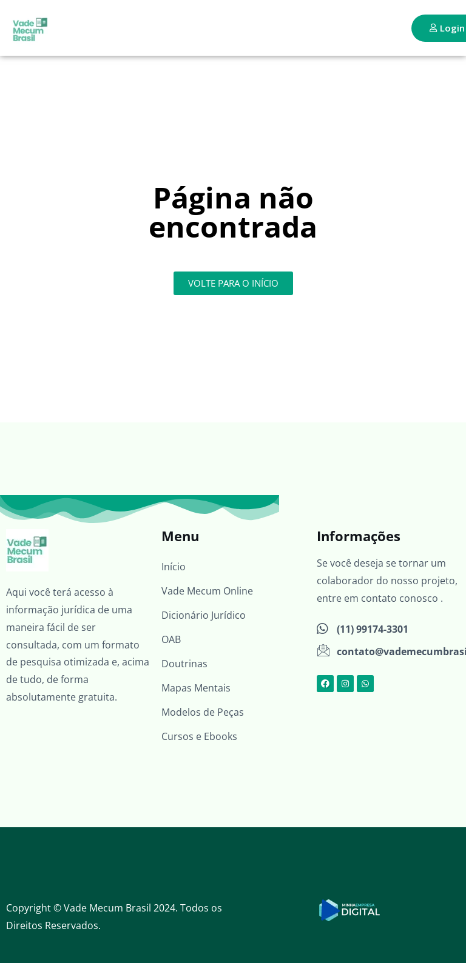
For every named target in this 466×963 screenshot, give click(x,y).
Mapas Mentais (196, 688)
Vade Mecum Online (207, 591)
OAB (171, 639)
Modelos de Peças (202, 712)
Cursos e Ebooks (199, 736)
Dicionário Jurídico (203, 615)
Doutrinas (184, 663)
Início (173, 566)
